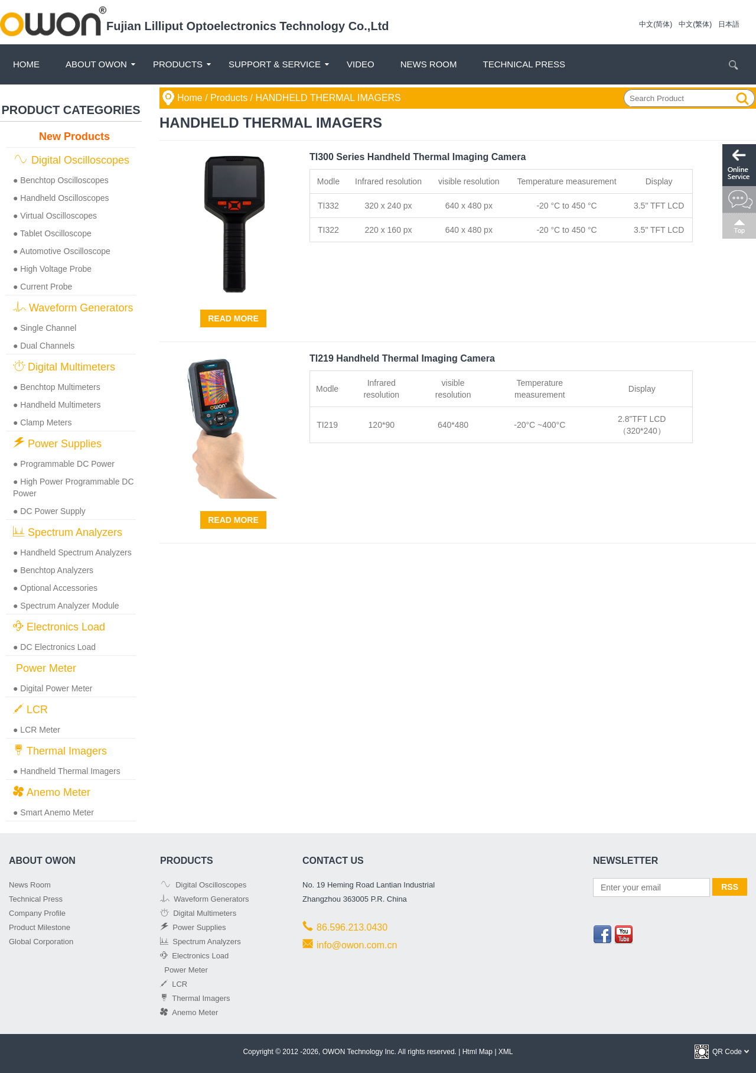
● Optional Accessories (55, 588)
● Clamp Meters (42, 422)
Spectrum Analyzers (67, 532)
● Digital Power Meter (53, 688)
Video (360, 64)
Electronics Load (59, 626)
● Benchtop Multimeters (56, 387)
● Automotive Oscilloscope (61, 251)
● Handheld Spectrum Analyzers (72, 552)
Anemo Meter (51, 792)
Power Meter (44, 668)
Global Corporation (41, 941)
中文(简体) (655, 24)
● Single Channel (44, 328)
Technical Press (524, 64)
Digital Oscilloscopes (71, 160)
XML (505, 1052)
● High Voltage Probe (52, 269)
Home (26, 64)
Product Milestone (39, 927)
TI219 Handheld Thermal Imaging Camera (402, 358)
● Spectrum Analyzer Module (66, 605)
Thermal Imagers (60, 750)
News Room (428, 64)
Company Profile (37, 913)
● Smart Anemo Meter (53, 812)
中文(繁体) (695, 24)
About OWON (96, 64)
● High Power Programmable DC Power (73, 487)
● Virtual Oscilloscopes (55, 215)
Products (178, 64)
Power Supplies (57, 443)
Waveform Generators (73, 307)
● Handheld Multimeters (57, 404)
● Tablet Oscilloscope (52, 233)
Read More (233, 318)
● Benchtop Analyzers (53, 570)
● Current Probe (42, 286)
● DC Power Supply (49, 511)
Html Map (477, 1052)
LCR (30, 709)
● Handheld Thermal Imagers (66, 771)
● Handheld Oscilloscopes (61, 198)
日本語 (728, 24)
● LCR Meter (36, 729)
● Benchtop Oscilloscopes (61, 180)
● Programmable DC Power (64, 464)
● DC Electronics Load (54, 647)
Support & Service (275, 64)
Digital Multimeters (64, 366)
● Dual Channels (43, 345)
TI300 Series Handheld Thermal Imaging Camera (417, 157)
